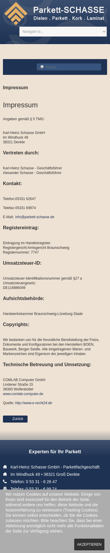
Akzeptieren (89, 544)
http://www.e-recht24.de (33, 403)
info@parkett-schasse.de (34, 217)
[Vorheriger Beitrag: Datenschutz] (15, 419)
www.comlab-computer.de (23, 394)
